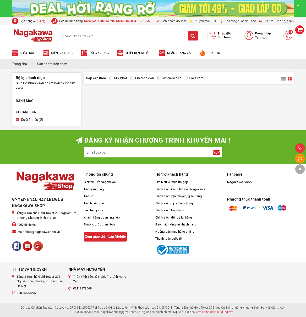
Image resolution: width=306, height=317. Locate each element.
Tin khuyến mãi (94, 203)
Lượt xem (194, 78)
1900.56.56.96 (26, 224)
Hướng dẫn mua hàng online (174, 231)
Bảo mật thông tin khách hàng (176, 224)
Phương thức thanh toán (100, 224)
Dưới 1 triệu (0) (29, 119)
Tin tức (88, 196)
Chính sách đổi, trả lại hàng (173, 217)
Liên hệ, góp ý (93, 210)
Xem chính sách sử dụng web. (215, 312)
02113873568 (82, 288)
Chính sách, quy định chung (174, 203)
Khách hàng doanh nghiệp (102, 217)
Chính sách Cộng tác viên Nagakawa (180, 189)
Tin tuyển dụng (94, 189)
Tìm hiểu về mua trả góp (171, 182)
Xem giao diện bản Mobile (105, 236)
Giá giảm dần (169, 78)
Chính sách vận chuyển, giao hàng (178, 196)
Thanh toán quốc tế (168, 238)
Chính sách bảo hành (169, 210)
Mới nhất (118, 78)
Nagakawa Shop (239, 182)
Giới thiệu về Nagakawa (100, 182)
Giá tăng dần (142, 78)
